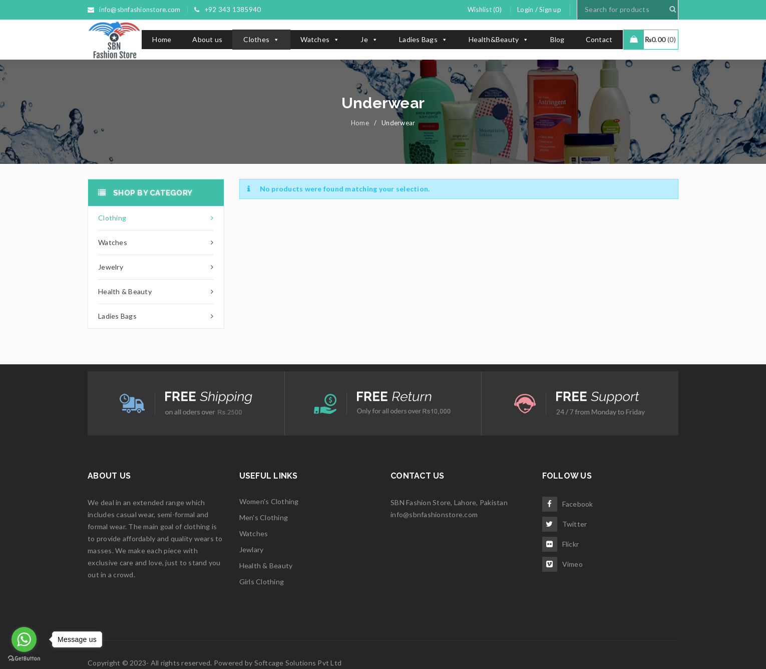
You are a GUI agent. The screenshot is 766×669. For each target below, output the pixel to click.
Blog (557, 39)
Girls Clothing (261, 581)
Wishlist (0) (485, 10)
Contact (599, 39)
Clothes (261, 39)
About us (207, 39)
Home (161, 39)
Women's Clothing (269, 501)
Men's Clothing (263, 517)
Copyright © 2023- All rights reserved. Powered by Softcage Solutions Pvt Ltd (214, 662)
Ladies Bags (423, 39)
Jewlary (251, 549)
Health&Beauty (499, 39)
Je (369, 39)
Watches (319, 39)
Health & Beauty (266, 565)
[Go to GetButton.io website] (24, 658)
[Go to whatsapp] (24, 639)
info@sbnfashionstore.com (434, 514)
